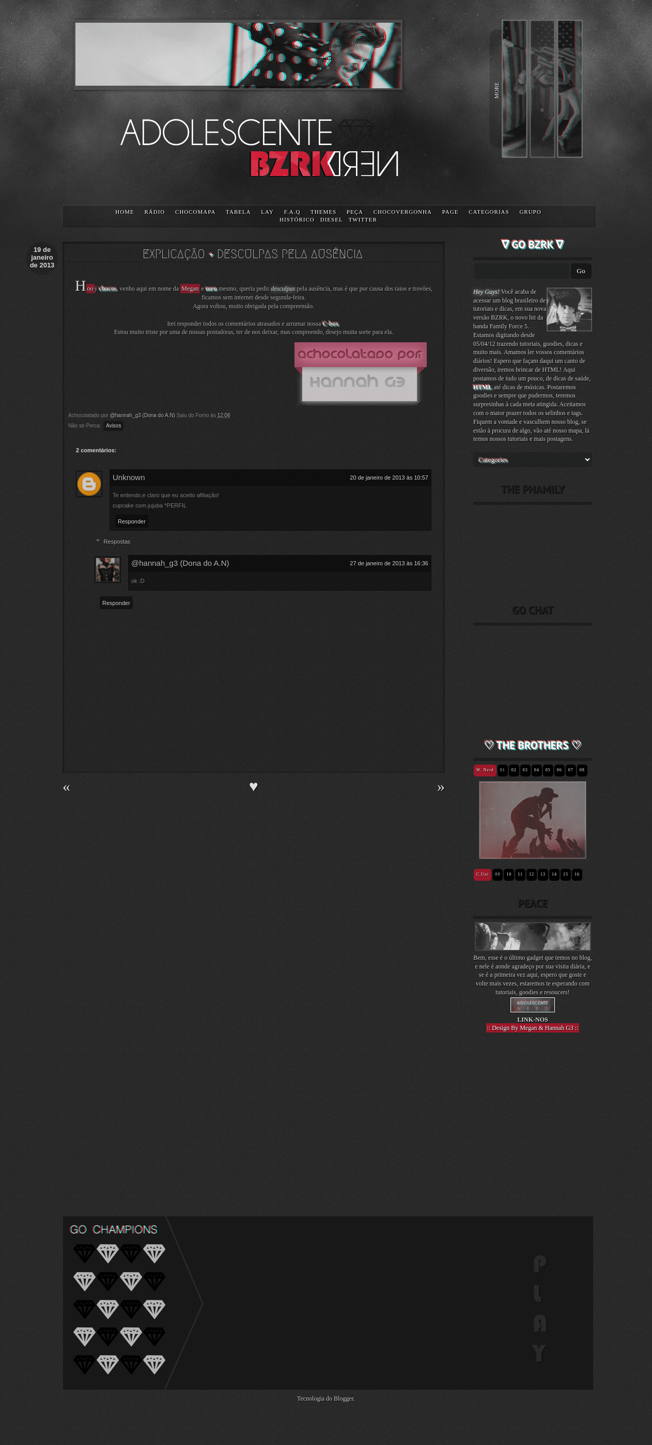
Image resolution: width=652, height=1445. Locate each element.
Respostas (117, 541)
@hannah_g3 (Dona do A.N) (180, 563)
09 (497, 874)
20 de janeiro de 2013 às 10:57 (389, 477)
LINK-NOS (532, 1019)
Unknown (129, 477)
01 (502, 770)
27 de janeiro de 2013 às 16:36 (389, 563)
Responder (132, 521)
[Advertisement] (532, 1117)
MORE (496, 90)
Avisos (113, 425)
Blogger (343, 1398)
